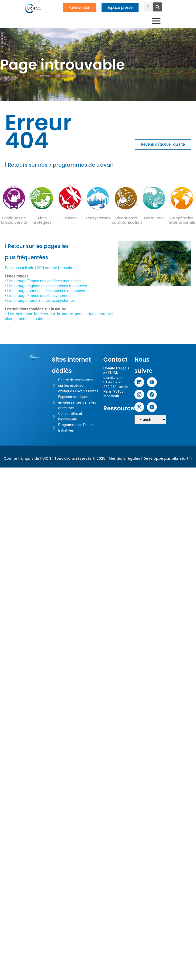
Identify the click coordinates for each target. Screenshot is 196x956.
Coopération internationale (182, 220)
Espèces (69, 218)
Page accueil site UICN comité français (38, 267)
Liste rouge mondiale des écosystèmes (41, 300)
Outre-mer (154, 218)
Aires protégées (42, 220)
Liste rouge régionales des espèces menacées (47, 286)
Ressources (120, 408)
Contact (115, 360)
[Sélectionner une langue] (150, 419)
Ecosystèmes (98, 218)
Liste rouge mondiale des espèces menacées (46, 290)
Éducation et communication (127, 220)
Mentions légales (124, 458)
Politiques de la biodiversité (14, 220)
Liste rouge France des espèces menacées (44, 281)
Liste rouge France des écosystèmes (38, 295)
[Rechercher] (157, 6)
